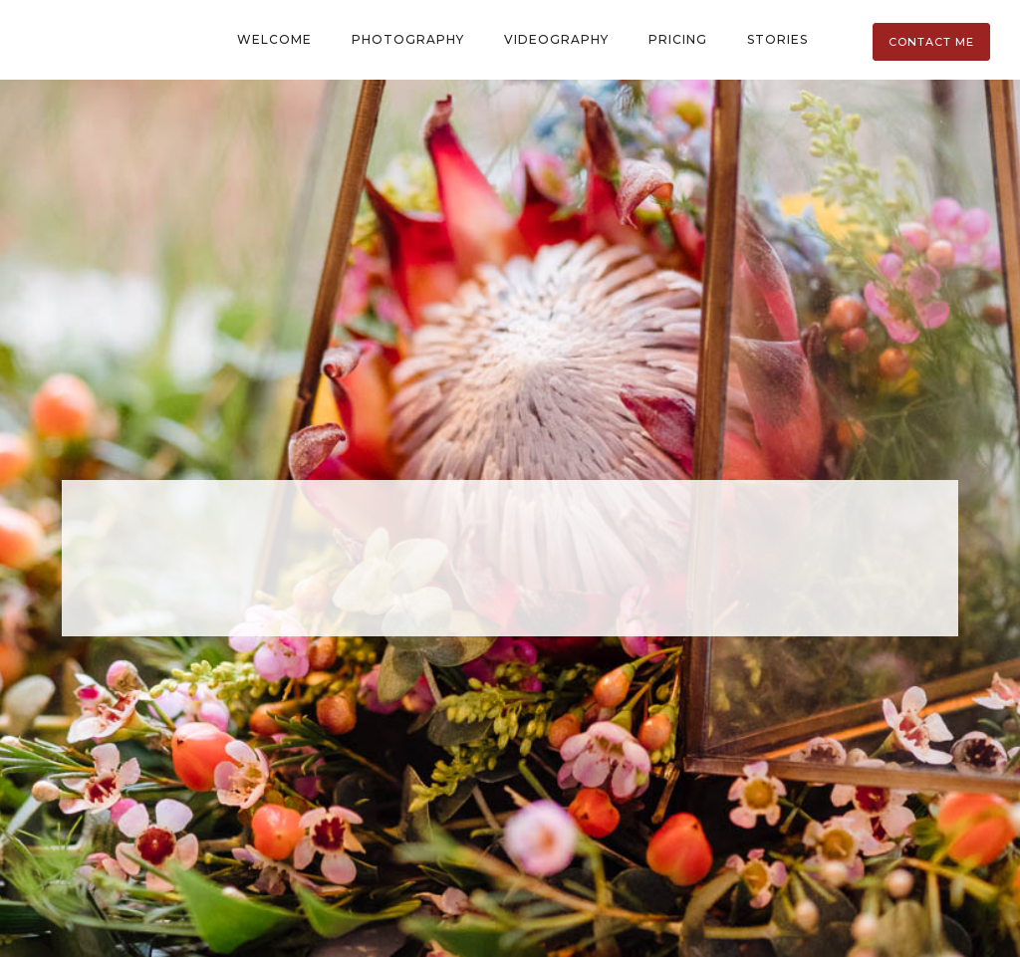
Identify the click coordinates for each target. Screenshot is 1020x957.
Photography (408, 39)
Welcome (274, 39)
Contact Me (931, 42)
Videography (556, 39)
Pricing (677, 39)
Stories (777, 39)
